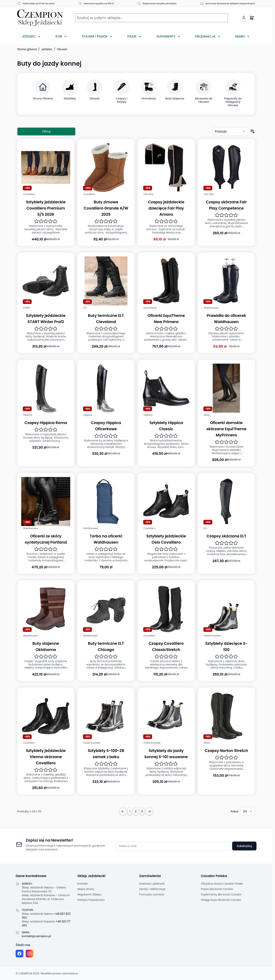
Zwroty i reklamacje (152, 889)
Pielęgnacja (205, 36)
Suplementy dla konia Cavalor (221, 894)
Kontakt (82, 884)
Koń (58, 36)
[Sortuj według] (230, 131)
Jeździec (29, 36)
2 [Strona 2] (135, 811)
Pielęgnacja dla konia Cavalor (221, 900)
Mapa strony (85, 889)
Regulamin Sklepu (89, 894)
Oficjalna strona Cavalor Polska (222, 884)
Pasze (132, 36)
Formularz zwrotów (151, 894)
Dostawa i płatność (152, 884)
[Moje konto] (243, 17)
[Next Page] (149, 811)
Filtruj (46, 131)
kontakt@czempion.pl (36, 936)
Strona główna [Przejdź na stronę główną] (27, 49)
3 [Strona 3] (142, 811)
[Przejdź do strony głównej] (40, 17)
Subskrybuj (244, 846)
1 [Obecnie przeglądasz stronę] (129, 811)
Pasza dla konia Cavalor (217, 889)
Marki (240, 36)
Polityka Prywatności (91, 900)
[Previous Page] (123, 811)
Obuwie (62, 49)
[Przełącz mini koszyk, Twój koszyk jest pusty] (252, 18)
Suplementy (165, 36)
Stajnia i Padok (94, 36)
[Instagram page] (29, 953)
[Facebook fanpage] (19, 953)
